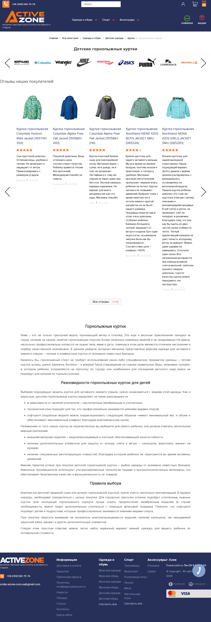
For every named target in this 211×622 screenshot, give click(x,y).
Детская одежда (109, 593)
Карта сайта (64, 615)
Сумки (152, 571)
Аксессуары (129, 19)
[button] (7, 63)
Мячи (127, 588)
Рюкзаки (153, 565)
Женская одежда (110, 581)
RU (204, 5)
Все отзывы (105, 301)
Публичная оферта (69, 577)
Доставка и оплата (69, 565)
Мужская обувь (109, 576)
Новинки (187, 20)
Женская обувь (109, 587)
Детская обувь (108, 598)
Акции (202, 20)
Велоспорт (131, 571)
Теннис (129, 582)
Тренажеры (131, 565)
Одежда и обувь (84, 19)
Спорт (108, 19)
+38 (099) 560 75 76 (23, 4)
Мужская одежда (110, 570)
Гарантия (63, 571)
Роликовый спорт (135, 577)
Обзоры (62, 598)
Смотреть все (108, 604)
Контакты (63, 609)
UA (204, 1)
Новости (62, 592)
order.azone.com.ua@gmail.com (20, 584)
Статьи (61, 603)
